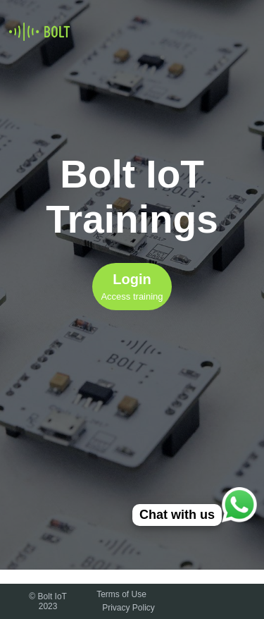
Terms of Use (121, 594)
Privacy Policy (128, 608)
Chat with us (177, 515)
